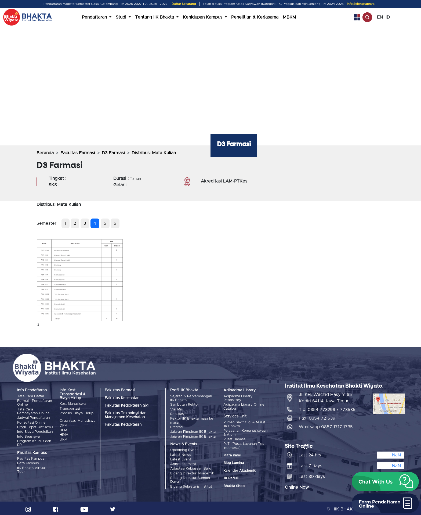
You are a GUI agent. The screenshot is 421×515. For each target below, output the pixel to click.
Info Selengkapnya (361, 3)
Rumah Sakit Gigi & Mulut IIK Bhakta (244, 424)
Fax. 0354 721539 (317, 416)
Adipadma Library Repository (238, 398)
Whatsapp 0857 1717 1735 (326, 425)
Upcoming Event (184, 448)
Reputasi (177, 413)
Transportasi (70, 408)
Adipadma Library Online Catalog (243, 406)
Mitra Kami (232, 454)
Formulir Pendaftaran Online (34, 402)
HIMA (64, 433)
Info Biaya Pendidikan (35, 430)
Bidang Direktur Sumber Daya (190, 476)
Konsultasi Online (31, 421)
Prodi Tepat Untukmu (35, 426)
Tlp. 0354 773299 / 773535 (327, 408)
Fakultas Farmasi (77, 153)
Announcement (183, 461)
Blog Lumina (233, 462)
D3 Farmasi (113, 153)
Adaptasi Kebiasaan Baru (190, 466)
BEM (63, 429)
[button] (385, 481)
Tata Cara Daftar (30, 396)
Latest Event (180, 457)
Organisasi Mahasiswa (77, 420)
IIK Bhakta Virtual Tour (31, 467)
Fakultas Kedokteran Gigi (127, 405)
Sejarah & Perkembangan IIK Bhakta (191, 398)
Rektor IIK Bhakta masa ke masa (191, 419)
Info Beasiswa (28, 435)
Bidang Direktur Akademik (192, 470)
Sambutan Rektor (184, 404)
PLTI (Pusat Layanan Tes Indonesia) (243, 445)
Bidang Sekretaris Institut (191, 483)
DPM (63, 425)
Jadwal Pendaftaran (33, 417)
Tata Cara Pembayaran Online (33, 410)
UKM (63, 438)
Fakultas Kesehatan (122, 398)
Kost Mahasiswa (73, 404)
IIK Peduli (230, 477)
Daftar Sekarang (184, 3)
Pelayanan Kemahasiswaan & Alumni (245, 432)
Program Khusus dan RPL (34, 441)
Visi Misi (176, 409)
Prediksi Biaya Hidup (76, 412)
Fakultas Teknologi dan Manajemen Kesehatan (125, 415)
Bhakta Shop (234, 485)
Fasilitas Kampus (30, 457)
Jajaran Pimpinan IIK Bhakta (193, 430)
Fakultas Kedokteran (123, 425)
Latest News (180, 453)
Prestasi (176, 426)
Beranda (45, 153)
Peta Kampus (28, 461)
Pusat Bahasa (234, 438)
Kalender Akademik (239, 469)
